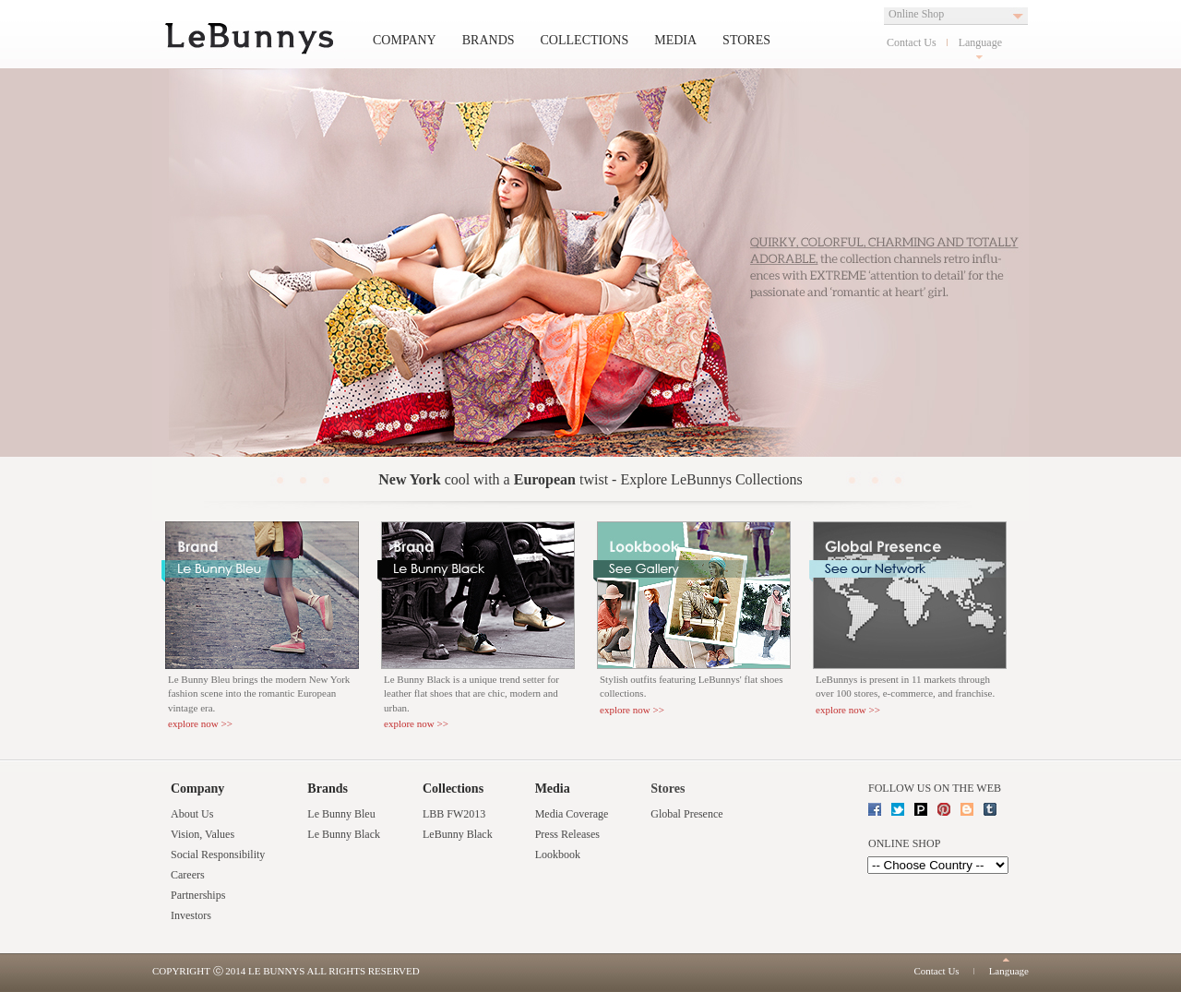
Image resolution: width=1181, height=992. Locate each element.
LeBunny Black (458, 834)
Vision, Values (202, 834)
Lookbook (557, 854)
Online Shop (916, 13)
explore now (193, 723)
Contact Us (911, 42)
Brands (488, 40)
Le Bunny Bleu (341, 813)
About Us (192, 813)
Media (675, 40)
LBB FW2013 (454, 813)
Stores (746, 40)
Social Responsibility (218, 854)
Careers (188, 874)
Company (404, 40)
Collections (585, 40)
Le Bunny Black (343, 834)
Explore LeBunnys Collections (711, 479)
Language (980, 42)
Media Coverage (572, 813)
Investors (191, 915)
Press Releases (567, 834)
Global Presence (686, 813)
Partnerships (198, 895)
